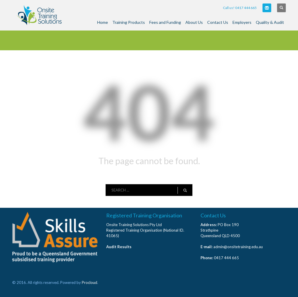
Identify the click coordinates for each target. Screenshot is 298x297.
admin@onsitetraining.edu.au (238, 246)
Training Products (128, 22)
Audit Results (119, 246)
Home (102, 22)
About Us (194, 22)
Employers (242, 22)
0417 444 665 (246, 8)
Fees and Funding (165, 22)
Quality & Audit (270, 22)
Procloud (89, 282)
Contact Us (217, 22)
